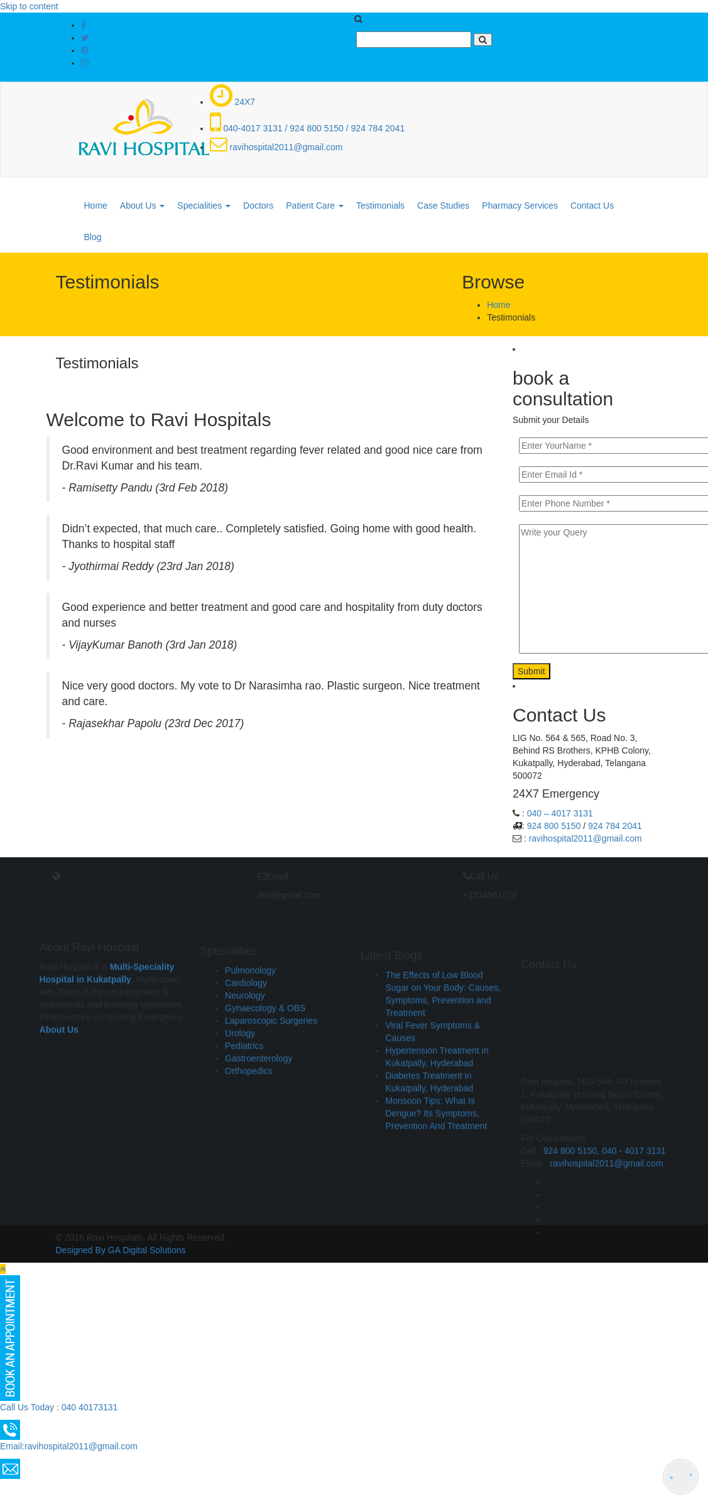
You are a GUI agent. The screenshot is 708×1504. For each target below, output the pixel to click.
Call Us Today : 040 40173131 (58, 1407)
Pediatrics (244, 1126)
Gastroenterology (258, 1139)
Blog (93, 237)
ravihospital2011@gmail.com (276, 147)
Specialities (204, 205)
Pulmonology (250, 1051)
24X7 (233, 102)
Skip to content (29, 6)
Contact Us (592, 205)
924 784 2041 (615, 826)
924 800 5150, (572, 1321)
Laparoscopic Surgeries (271, 1101)
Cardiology (246, 1063)
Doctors (258, 205)
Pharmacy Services (520, 205)
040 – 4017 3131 (560, 813)
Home (95, 205)
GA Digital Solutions (147, 1250)
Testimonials (380, 205)
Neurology (245, 1076)
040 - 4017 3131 (634, 1321)
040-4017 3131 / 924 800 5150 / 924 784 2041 (307, 128)
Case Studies (443, 205)
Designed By (81, 1250)
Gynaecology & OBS (265, 1089)
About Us (142, 205)
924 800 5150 (554, 826)
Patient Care (315, 205)
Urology (240, 1114)
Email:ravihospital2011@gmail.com (69, 1446)
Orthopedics (248, 1151)
